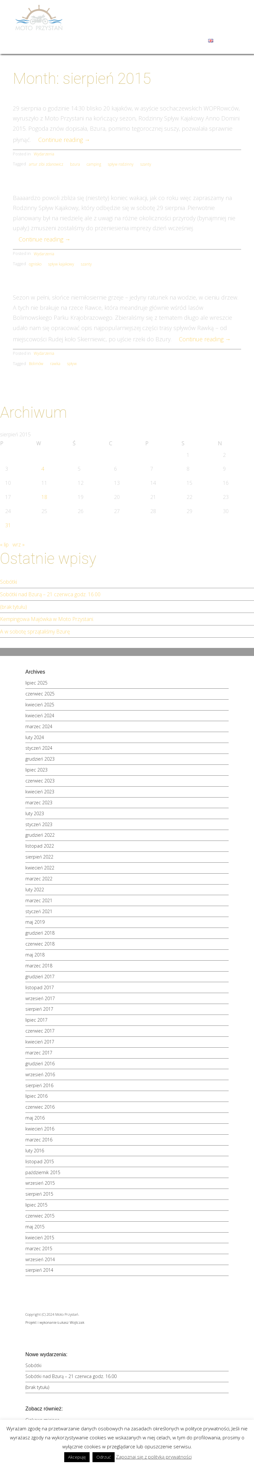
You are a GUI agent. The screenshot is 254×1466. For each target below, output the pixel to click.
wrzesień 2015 (40, 1183)
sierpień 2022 (39, 857)
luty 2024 (34, 737)
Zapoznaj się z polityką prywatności (154, 1456)
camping (94, 164)
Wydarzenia (208, 27)
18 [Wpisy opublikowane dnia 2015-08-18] (44, 497)
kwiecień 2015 (39, 1238)
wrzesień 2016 (40, 1074)
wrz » (19, 544)
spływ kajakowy (61, 264)
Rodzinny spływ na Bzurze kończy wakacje (127, 95)
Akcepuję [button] (77, 1457)
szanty (145, 164)
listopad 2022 (39, 846)
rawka (55, 363)
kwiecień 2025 (39, 705)
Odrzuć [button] (103, 1457)
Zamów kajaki (162, 40)
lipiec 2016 (36, 1096)
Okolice (154, 27)
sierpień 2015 (39, 1194)
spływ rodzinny (121, 164)
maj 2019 (35, 922)
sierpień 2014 (39, 1270)
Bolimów (36, 363)
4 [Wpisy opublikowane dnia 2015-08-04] (42, 468)
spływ (72, 363)
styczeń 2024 (38, 748)
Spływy (170, 14)
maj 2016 (35, 1118)
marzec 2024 (38, 726)
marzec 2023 (38, 802)
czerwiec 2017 (40, 1031)
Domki (145, 14)
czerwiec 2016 (40, 1107)
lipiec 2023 (36, 770)
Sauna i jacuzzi (107, 40)
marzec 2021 (38, 900)
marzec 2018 (38, 966)
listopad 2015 (39, 1161)
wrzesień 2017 (40, 998)
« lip (4, 544)
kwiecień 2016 (39, 1129)
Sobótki (8, 581)
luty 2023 (34, 813)
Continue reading (64, 140)
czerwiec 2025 (40, 694)
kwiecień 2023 (39, 792)
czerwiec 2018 (40, 944)
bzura (75, 164)
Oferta (195, 14)
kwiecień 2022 (39, 868)
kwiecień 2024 (39, 715)
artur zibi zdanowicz (46, 164)
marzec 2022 (38, 879)
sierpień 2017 (39, 1009)
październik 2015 (42, 1172)
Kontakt (193, 40)
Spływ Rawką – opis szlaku (127, 284)
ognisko (35, 264)
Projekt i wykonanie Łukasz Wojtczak (54, 1322)
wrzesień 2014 (40, 1259)
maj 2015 (35, 1227)
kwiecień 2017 (39, 1042)
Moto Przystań (110, 14)
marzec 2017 (38, 1053)
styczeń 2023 (38, 824)
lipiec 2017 (36, 1020)
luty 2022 (34, 889)
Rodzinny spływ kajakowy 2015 (127, 184)
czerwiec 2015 (40, 1216)
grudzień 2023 (40, 759)
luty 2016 (34, 1150)
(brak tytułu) (13, 606)
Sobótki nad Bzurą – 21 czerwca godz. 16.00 (50, 594)
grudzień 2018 (40, 933)
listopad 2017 (39, 987)
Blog (135, 40)
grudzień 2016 (40, 1063)
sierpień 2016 (39, 1085)
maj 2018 (35, 955)
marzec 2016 (38, 1140)
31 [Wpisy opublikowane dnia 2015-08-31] (8, 525)
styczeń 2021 (38, 911)
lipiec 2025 (36, 683)
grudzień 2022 (40, 835)
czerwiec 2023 (40, 781)
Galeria (180, 27)
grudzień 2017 (40, 976)
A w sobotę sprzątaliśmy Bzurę (35, 631)
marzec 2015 (38, 1248)
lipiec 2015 (36, 1205)
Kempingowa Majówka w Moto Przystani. (47, 619)
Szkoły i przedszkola (113, 27)
